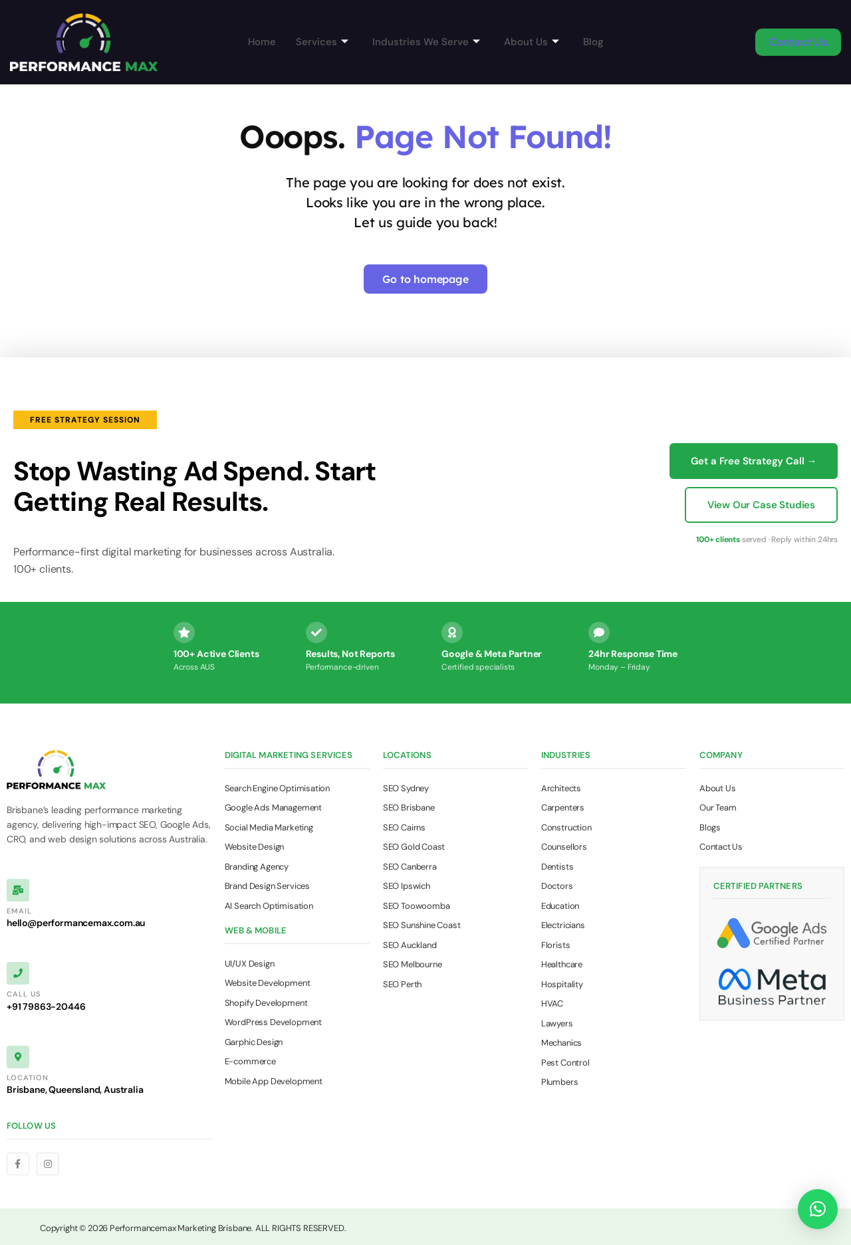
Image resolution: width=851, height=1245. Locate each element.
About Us (531, 41)
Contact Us (798, 42)
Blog (593, 41)
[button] (818, 1209)
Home (262, 41)
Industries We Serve (426, 41)
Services (322, 41)
